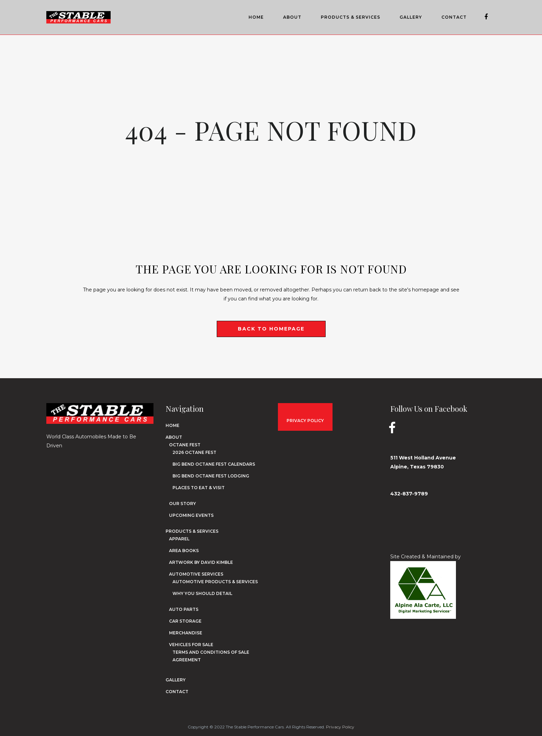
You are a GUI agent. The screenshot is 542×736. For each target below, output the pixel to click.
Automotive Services (196, 574)
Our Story (182, 503)
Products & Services (192, 531)
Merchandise (185, 632)
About (174, 437)
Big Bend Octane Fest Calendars (213, 464)
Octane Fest (184, 444)
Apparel (179, 538)
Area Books (184, 550)
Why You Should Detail (202, 593)
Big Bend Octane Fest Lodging (210, 475)
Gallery (176, 679)
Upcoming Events (191, 515)
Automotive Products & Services (215, 581)
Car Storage (185, 621)
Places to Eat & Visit (198, 487)
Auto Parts (183, 609)
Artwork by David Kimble (201, 562)
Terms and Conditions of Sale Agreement (210, 656)
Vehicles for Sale (191, 644)
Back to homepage (271, 329)
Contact (177, 691)
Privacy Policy (340, 726)
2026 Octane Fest (194, 452)
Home (172, 425)
